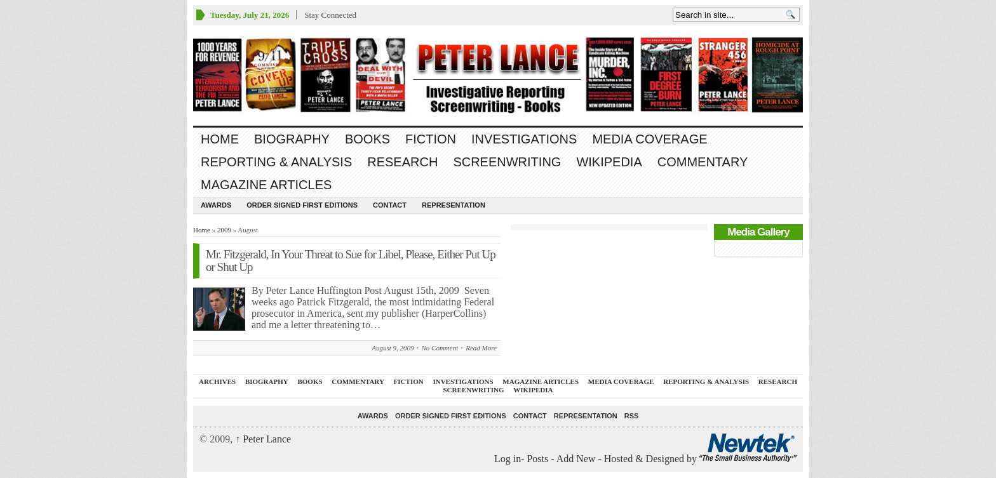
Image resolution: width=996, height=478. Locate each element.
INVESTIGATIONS (524, 139)
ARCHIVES (217, 381)
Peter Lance (263, 439)
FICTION (430, 139)
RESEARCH (402, 162)
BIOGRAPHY (292, 139)
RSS (631, 416)
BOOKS (367, 139)
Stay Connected (330, 15)
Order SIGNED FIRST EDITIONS (302, 205)
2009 (224, 230)
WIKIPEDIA (609, 162)
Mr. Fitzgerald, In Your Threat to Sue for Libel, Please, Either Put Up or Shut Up (350, 261)
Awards (216, 205)
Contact (390, 205)
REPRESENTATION (453, 205)
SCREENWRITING (507, 162)
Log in (507, 458)
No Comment (439, 348)
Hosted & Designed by (651, 458)
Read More (481, 348)
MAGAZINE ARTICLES (266, 185)
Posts (537, 458)
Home (220, 139)
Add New (576, 458)
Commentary (702, 162)
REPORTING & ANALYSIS (276, 162)
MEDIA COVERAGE (649, 139)
